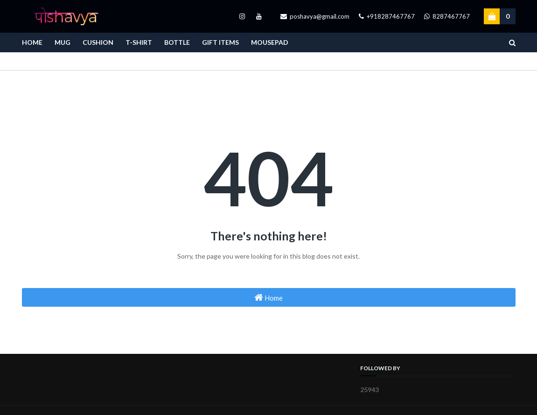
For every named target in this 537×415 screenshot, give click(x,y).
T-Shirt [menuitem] (139, 42)
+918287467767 (387, 16)
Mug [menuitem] (62, 42)
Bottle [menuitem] (177, 42)
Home (268, 297)
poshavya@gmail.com (314, 16)
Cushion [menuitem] (98, 42)
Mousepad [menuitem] (269, 42)
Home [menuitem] (32, 42)
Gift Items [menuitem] (220, 42)
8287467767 (447, 16)
